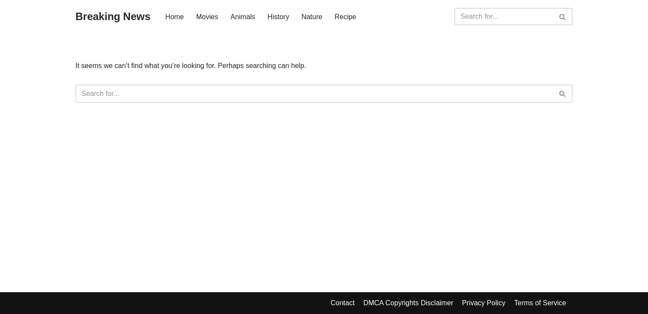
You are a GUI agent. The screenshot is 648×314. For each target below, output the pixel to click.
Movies (207, 16)
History (278, 16)
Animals (242, 16)
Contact (343, 303)
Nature (311, 16)
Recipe (345, 16)
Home (174, 16)
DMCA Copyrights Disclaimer (408, 303)
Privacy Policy (483, 303)
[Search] (503, 16)
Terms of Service (540, 303)
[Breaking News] (112, 17)
